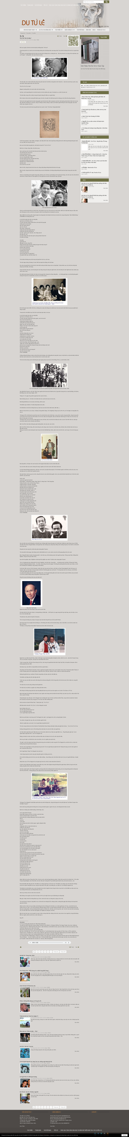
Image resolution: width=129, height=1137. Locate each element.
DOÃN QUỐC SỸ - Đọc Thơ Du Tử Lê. (91, 172)
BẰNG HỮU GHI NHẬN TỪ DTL (90, 92)
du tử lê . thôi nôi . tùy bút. (26, 1046)
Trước (60, 36)
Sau (64, 36)
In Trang (21, 947)
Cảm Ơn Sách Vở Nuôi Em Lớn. (28, 985)
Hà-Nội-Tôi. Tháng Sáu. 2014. (27, 955)
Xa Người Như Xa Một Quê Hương (28, 1076)
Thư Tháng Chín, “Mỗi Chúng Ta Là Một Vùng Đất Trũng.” (34, 970)
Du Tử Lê (23, 42)
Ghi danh (101, 26)
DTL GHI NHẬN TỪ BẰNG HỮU (90, 137)
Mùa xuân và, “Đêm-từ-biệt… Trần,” (29, 1031)
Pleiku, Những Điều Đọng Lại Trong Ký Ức (30, 1001)
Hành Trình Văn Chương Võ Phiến (91, 116)
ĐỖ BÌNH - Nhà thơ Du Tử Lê (89, 167)
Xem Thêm (22, 1126)
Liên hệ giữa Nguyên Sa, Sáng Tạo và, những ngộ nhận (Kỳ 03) (36, 1061)
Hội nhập (106, 26)
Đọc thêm (77, 961)
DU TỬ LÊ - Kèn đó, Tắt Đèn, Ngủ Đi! (29, 1092)
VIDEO (84, 180)
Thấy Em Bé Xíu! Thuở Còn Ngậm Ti (29, 1016)
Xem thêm (52, 1126)
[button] (30, 29)
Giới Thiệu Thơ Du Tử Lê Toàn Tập (92, 66)
